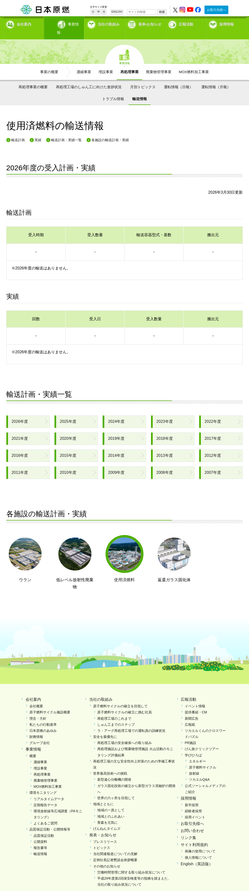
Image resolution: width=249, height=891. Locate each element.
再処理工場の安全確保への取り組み (124, 734)
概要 (32, 748)
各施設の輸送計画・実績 (110, 131)
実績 (38, 131)
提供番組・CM (196, 704)
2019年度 (116, 430)
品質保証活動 (44, 827)
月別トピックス (143, 78)
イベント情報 (195, 698)
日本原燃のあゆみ (43, 722)
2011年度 (20, 464)
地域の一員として (110, 802)
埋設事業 (105, 63)
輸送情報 (139, 90)
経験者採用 (193, 802)
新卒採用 (191, 796)
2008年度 (164, 464)
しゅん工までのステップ (116, 716)
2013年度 (164, 447)
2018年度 (164, 430)
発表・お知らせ (102, 827)
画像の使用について (200, 843)
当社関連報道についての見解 (115, 846)
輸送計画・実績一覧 (66, 131)
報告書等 (40, 839)
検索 (162, 12)
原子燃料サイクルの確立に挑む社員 (124, 704)
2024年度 (116, 413)
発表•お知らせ (149, 23)
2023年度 (164, 413)
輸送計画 (18, 131)
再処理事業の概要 (33, 78)
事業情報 (64, 23)
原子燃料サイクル (202, 759)
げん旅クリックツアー (202, 741)
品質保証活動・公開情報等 (49, 821)
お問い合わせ (192, 822)
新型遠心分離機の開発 (114, 771)
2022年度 (213, 413)
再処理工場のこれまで (114, 710)
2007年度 (213, 464)
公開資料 (40, 833)
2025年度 (68, 413)
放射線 (194, 765)
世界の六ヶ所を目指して (116, 789)
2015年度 (68, 447)
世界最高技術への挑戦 (110, 765)
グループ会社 (39, 734)
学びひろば (193, 747)
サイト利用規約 (194, 836)
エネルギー (197, 753)
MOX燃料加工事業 (194, 63)
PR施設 (190, 734)
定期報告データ (45, 796)
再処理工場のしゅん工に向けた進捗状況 (89, 78)
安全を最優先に (105, 728)
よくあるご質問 (45, 815)
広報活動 (186, 23)
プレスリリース (105, 833)
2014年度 (116, 447)
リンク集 (188, 829)
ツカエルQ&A (199, 771)
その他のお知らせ (106, 858)
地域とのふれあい (110, 808)
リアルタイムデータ (49, 790)
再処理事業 (129, 63)
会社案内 (24, 23)
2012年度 (213, 447)
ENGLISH (117, 11)
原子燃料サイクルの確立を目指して (120, 698)
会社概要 (36, 698)
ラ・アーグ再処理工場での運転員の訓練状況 (131, 722)
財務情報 (36, 728)
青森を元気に (107, 814)
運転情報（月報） (216, 78)
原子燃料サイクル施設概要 (49, 704)
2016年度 (20, 447)
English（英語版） (197, 855)
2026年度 (20, 413)
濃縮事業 (84, 63)
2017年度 (213, 430)
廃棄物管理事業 (158, 63)
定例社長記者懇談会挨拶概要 (115, 852)
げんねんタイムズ (106, 820)
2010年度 (68, 464)
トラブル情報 (113, 90)
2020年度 (68, 430)
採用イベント (195, 809)
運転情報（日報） (178, 78)
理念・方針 (37, 710)
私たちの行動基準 (43, 716)
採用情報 (226, 23)
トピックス (101, 839)
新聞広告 (191, 710)
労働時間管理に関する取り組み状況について (131, 864)
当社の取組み (109, 23)
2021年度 (20, 430)
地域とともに (103, 796)
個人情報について (198, 849)
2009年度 (116, 464)
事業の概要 (49, 63)
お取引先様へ (216, 10)
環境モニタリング (43, 784)
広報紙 (190, 716)
